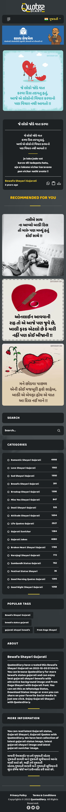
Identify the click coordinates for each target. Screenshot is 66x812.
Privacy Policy (18, 795)
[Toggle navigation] (8, 19)
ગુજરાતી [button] (52, 19)
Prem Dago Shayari (47, 630)
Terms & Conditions (44, 795)
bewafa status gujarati (17, 622)
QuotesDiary (38, 799)
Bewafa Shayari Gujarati (21, 181)
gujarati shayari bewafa (17, 630)
